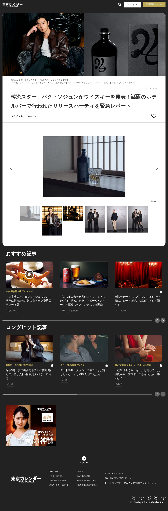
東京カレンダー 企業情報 (58, 485)
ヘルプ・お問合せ (56, 476)
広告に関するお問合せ (57, 480)
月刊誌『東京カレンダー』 (115, 473)
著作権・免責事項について (87, 480)
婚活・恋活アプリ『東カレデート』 (118, 478)
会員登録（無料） (154, 4)
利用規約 (80, 471)
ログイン (132, 4)
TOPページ (53, 471)
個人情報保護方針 (83, 476)
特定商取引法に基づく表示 (87, 485)
